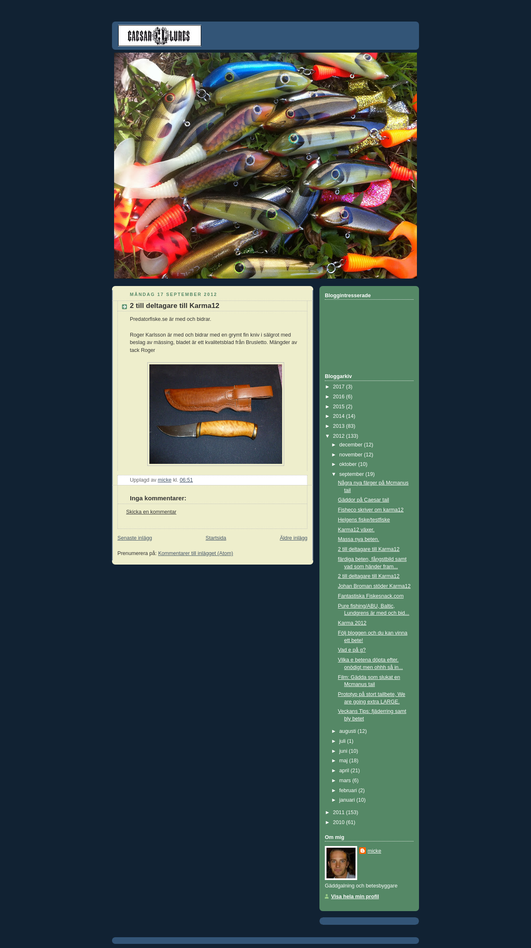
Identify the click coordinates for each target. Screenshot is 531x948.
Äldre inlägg (293, 538)
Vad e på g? (352, 650)
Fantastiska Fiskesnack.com (371, 596)
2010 (339, 822)
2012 (339, 436)
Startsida (216, 538)
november (351, 455)
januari (347, 800)
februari (348, 790)
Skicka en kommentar (151, 512)
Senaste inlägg (134, 538)
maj (344, 761)
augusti (348, 731)
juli (343, 741)
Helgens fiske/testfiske (364, 520)
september (352, 474)
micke (374, 851)
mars (346, 780)
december (351, 445)
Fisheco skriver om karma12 (371, 510)
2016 (339, 397)
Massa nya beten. (359, 539)
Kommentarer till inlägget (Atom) (195, 553)
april (345, 770)
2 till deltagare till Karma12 (369, 549)
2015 (339, 407)
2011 (339, 812)
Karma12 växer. (356, 530)
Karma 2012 (352, 623)
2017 (339, 387)
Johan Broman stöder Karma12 (374, 586)
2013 (339, 426)
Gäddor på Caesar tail (363, 500)
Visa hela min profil (355, 897)
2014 (339, 416)
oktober (348, 464)
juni (344, 751)
